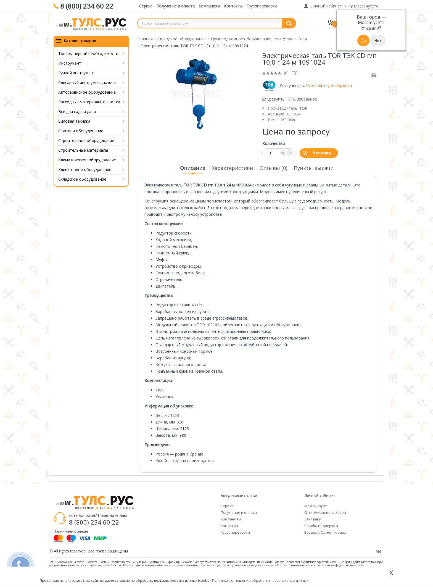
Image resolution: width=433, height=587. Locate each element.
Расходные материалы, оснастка (89, 101)
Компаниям (209, 6)
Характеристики (232, 168)
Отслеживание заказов (325, 512)
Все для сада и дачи (77, 111)
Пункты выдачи (314, 168)
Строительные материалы (83, 150)
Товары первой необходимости (88, 53)
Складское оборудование (82, 179)
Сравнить (273, 99)
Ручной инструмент (76, 72)
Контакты (233, 6)
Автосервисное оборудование (87, 92)
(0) (286, 72)
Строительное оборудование (86, 140)
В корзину (321, 153)
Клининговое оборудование (84, 169)
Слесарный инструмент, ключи (87, 82)
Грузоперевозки (261, 6)
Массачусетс (364, 6)
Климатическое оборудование (87, 159)
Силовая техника (74, 121)
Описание (192, 170)
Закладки (312, 519)
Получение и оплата (175, 6)
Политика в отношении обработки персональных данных (260, 580)
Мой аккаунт (315, 505)
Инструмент (69, 63)
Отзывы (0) (273, 168)
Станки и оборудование (80, 130)
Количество (273, 143)
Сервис (145, 6)
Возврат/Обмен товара (325, 532)
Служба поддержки (321, 525)
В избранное (302, 99)
